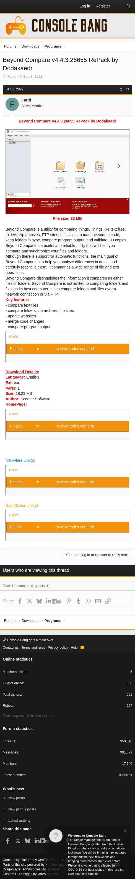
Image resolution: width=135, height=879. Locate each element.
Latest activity (19, 821)
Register (48, 348)
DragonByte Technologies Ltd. (25, 869)
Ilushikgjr (125, 775)
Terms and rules (33, 648)
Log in (30, 348)
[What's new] (118, 6)
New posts (16, 798)
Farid (11, 76)
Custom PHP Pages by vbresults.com (30, 874)
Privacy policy (58, 648)
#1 (127, 89)
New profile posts (22, 809)
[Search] (128, 6)
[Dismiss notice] (125, 833)
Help (74, 648)
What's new (13, 789)
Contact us (11, 648)
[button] (7, 6)
